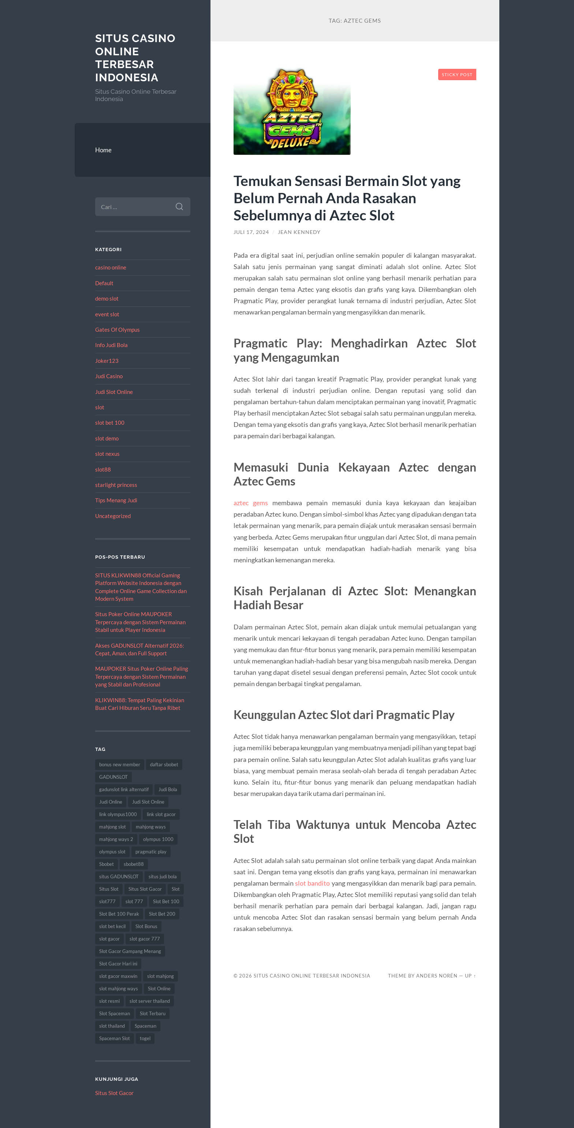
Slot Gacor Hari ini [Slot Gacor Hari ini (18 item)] (118, 964)
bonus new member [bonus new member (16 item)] (119, 764)
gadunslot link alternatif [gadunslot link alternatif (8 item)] (124, 789)
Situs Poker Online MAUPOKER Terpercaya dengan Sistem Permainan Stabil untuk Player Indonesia (140, 622)
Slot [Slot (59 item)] (176, 889)
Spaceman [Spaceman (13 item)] (145, 1026)
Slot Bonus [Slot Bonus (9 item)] (146, 926)
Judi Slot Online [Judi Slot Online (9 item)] (148, 802)
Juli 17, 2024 (251, 232)
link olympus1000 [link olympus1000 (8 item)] (118, 814)
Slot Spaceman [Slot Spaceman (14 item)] (114, 1013)
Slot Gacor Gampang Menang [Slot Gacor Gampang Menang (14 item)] (130, 951)
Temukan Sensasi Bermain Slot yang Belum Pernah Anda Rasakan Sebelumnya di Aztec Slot (347, 197)
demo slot (107, 298)
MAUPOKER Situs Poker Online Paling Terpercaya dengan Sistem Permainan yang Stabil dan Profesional (141, 676)
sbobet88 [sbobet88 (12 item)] (134, 864)
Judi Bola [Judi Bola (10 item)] (168, 789)
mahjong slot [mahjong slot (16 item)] (112, 827)
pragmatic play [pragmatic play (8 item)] (151, 852)
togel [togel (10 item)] (145, 1038)
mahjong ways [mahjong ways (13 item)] (151, 827)
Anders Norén (437, 976)
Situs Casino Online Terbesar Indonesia (135, 58)
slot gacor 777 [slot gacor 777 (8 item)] (145, 939)
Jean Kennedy (299, 232)
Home (103, 150)
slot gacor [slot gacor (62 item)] (109, 939)
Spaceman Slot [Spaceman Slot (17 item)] (114, 1038)
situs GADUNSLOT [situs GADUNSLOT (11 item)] (119, 876)
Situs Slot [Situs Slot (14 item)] (109, 889)
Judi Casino (109, 376)
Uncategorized (113, 516)
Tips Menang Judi (116, 500)
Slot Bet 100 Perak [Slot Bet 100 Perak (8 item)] (119, 914)
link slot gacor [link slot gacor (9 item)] (161, 814)
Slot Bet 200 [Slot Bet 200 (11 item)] (162, 914)
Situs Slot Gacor (114, 1093)
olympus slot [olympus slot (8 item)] (112, 852)
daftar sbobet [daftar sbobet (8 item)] (164, 764)
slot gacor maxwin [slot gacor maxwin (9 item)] (118, 976)
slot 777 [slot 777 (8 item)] (134, 901)
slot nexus (107, 453)
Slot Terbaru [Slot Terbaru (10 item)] (152, 1013)
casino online (110, 267)
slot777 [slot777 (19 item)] (107, 901)
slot (99, 407)
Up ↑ (470, 976)
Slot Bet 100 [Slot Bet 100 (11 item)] (166, 901)
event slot (107, 314)
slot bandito (312, 883)
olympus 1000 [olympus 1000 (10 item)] (158, 839)
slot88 (103, 469)
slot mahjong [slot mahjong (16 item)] (160, 976)
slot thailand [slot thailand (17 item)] (112, 1026)
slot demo (107, 438)
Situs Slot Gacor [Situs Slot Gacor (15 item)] (145, 889)
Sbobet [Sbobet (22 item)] (106, 864)
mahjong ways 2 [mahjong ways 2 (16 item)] (116, 839)
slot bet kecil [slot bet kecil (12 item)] (112, 926)
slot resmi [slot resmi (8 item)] (109, 1001)
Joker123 (107, 360)
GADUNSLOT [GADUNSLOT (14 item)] (113, 777)
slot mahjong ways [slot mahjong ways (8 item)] (118, 988)
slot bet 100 (109, 422)
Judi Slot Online (114, 391)
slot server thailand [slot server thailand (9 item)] (150, 1001)
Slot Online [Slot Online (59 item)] (159, 988)
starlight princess (116, 484)
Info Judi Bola (111, 345)
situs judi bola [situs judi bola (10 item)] (163, 876)
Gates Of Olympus (117, 329)
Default (104, 283)
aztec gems (251, 503)
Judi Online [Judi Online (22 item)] (110, 802)
